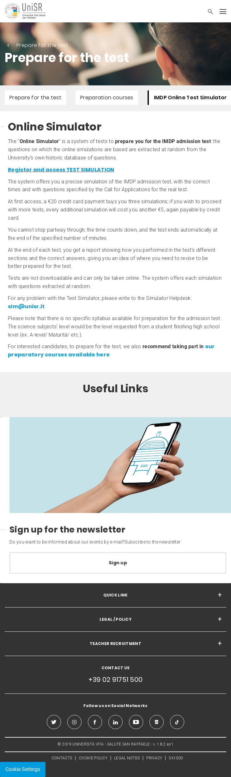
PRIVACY (154, 758)
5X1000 (176, 758)
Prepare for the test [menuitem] (35, 97)
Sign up (118, 563)
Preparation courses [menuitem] (106, 97)
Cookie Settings (22, 769)
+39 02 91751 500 (115, 679)
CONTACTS (62, 758)
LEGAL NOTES (127, 758)
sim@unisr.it (26, 306)
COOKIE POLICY (93, 758)
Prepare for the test (42, 45)
